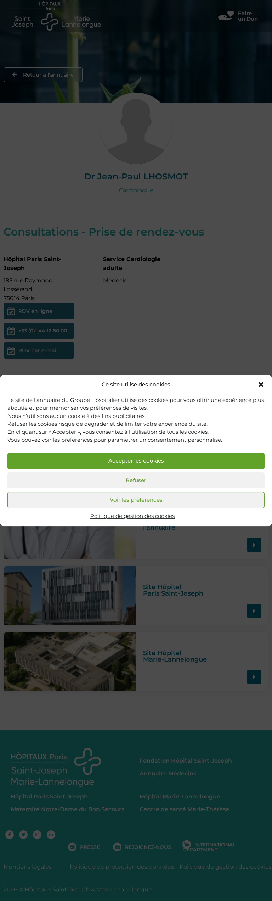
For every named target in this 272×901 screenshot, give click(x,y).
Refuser (136, 480)
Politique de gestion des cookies (132, 516)
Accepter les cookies (136, 461)
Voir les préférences (136, 500)
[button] (261, 384)
